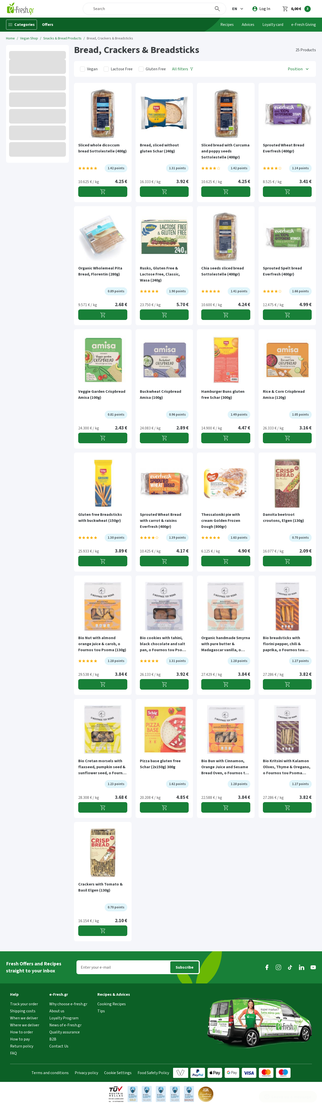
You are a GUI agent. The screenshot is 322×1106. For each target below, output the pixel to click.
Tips (101, 1011)
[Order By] (299, 69)
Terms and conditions (50, 1072)
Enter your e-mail (96, 967)
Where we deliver (24, 1025)
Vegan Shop (29, 38)
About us (56, 1011)
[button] (238, 8)
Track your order (24, 1004)
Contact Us (58, 1046)
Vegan (92, 69)
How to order (21, 1032)
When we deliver (24, 1018)
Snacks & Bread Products (62, 38)
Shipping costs (22, 1011)
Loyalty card (272, 24)
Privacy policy (86, 1072)
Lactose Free (122, 69)
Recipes (227, 24)
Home (10, 38)
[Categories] (21, 25)
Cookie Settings (118, 1072)
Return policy (21, 1046)
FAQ (13, 1053)
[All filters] (182, 69)
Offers (47, 24)
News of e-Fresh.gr (65, 1025)
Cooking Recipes (111, 1004)
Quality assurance (64, 1032)
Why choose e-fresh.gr (68, 1004)
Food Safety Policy (153, 1072)
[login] (261, 8)
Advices (248, 24)
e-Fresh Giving (303, 24)
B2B (52, 1039)
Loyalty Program (63, 1018)
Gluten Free (156, 69)
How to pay (20, 1039)
